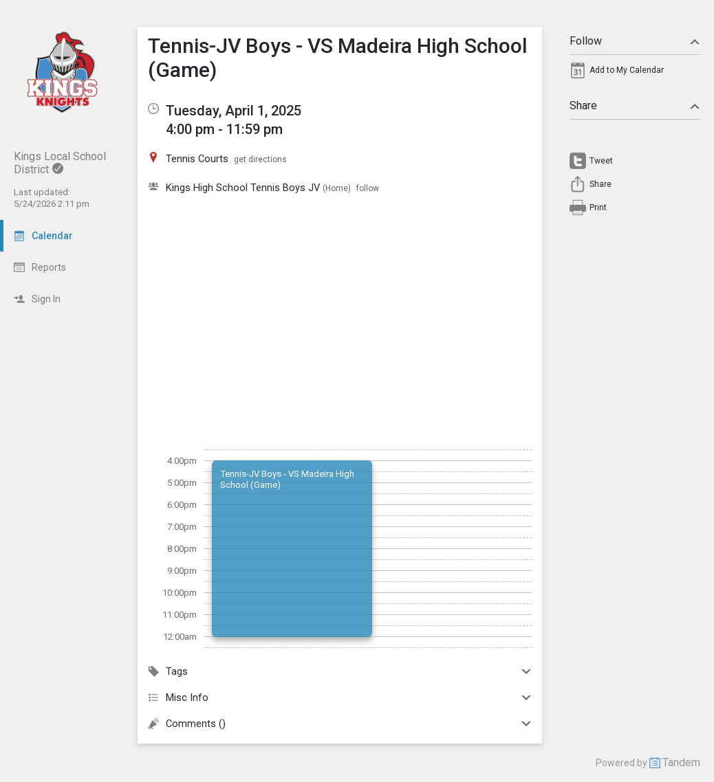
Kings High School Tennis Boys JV (243, 187)
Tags (340, 671)
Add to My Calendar (626, 70)
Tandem (681, 762)
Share (635, 105)
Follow (635, 40)
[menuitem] (635, 73)
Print (598, 207)
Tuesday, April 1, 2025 (233, 110)
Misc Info (340, 697)
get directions (260, 159)
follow (367, 188)
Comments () (340, 723)
